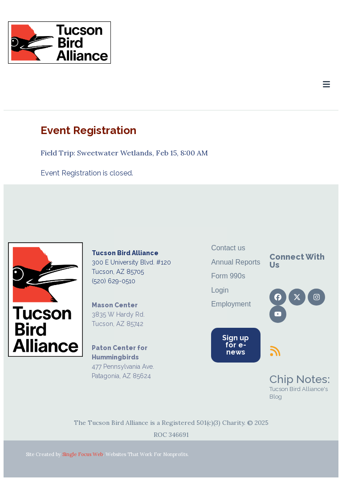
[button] (326, 84)
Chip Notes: (299, 379)
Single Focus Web (82, 454)
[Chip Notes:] (275, 351)
